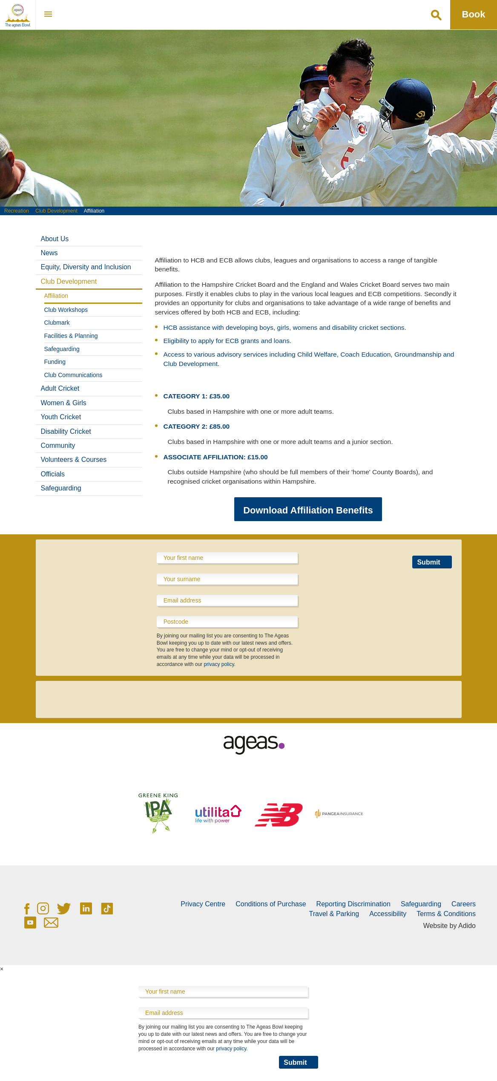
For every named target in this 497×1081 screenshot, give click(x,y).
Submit (428, 562)
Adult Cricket (60, 388)
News (49, 253)
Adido (467, 925)
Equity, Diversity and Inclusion (86, 267)
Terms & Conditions (446, 913)
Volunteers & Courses (74, 459)
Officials (53, 474)
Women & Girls (63, 402)
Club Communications (73, 375)
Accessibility (387, 913)
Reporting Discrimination (353, 904)
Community (58, 445)
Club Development (56, 211)
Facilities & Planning (71, 335)
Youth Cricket (61, 417)
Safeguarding (62, 349)
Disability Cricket (66, 431)
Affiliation (56, 295)
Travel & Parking (334, 913)
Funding (55, 361)
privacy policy (219, 664)
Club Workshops (66, 309)
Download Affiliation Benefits (308, 510)
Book (474, 14)
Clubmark (57, 322)
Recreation (16, 211)
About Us (55, 238)
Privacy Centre (203, 904)
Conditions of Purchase (271, 904)
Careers (463, 904)
